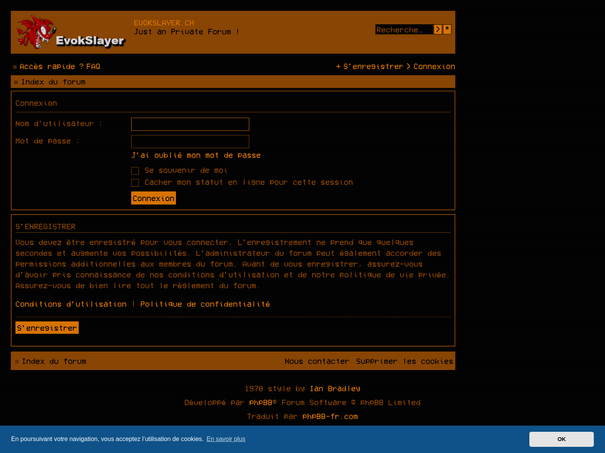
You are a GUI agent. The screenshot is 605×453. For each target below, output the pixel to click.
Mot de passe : (47, 140)
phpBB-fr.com (330, 415)
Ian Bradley (334, 388)
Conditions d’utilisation (71, 303)
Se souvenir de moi (179, 169)
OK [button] (562, 439)
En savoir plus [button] (225, 439)
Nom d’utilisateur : (59, 123)
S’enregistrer (47, 327)
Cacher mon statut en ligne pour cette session (242, 181)
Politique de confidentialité (205, 303)
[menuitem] (88, 65)
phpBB (260, 402)
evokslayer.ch (164, 22)
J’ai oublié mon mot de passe (196, 154)
